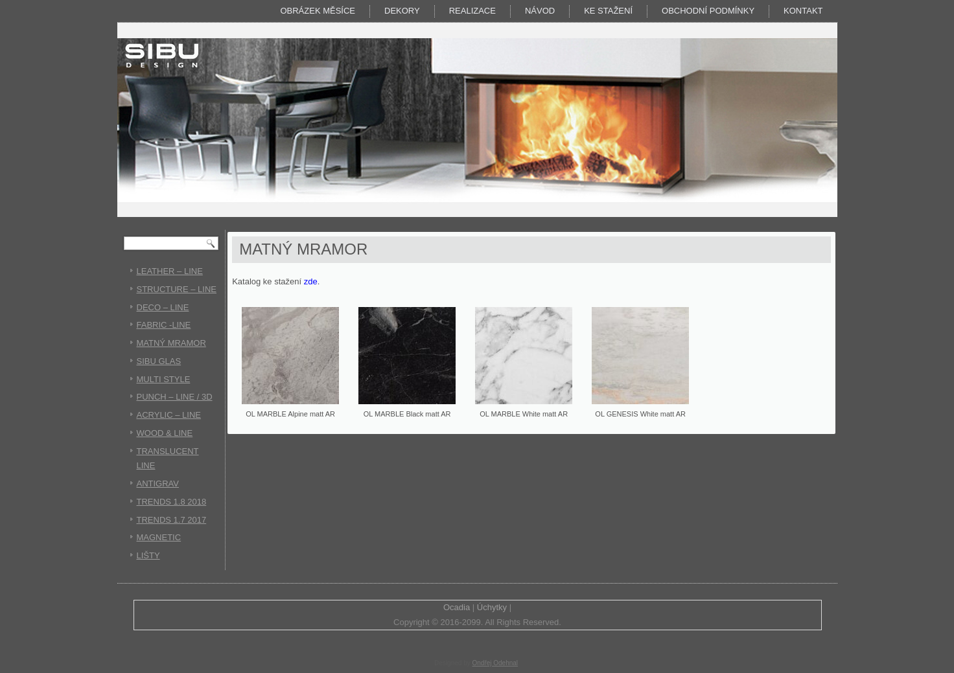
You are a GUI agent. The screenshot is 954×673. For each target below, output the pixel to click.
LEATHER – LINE (170, 271)
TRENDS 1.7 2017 (172, 520)
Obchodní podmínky (708, 11)
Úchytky (492, 607)
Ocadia (456, 607)
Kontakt (803, 11)
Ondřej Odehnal (495, 663)
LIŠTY (148, 555)
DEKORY (402, 11)
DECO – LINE (163, 307)
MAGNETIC (159, 537)
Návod (540, 11)
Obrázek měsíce (317, 11)
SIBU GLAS (159, 361)
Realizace (472, 11)
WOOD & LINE (165, 433)
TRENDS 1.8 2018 (172, 502)
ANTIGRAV (158, 483)
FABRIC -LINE (164, 325)
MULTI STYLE (164, 379)
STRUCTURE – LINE (177, 289)
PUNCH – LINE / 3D (175, 397)
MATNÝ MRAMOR (171, 343)
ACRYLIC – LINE (169, 415)
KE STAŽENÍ (608, 11)
